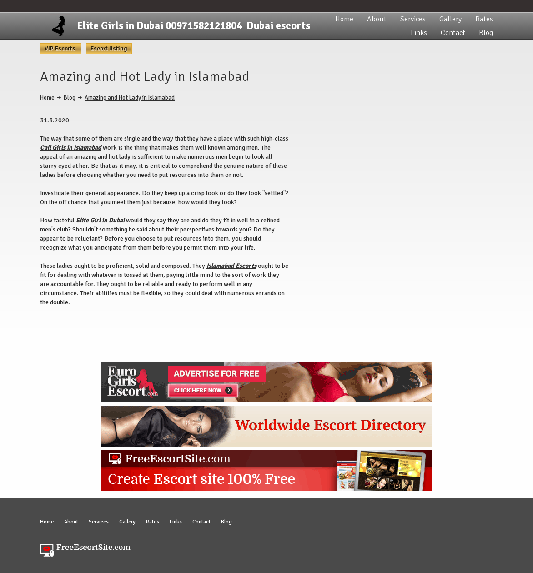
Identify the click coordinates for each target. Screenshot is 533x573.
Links (419, 32)
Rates (484, 19)
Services (413, 19)
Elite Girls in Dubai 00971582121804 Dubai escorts (193, 25)
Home (344, 19)
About (377, 19)
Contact (453, 32)
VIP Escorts (61, 48)
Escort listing (109, 48)
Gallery (450, 19)
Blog (486, 32)
